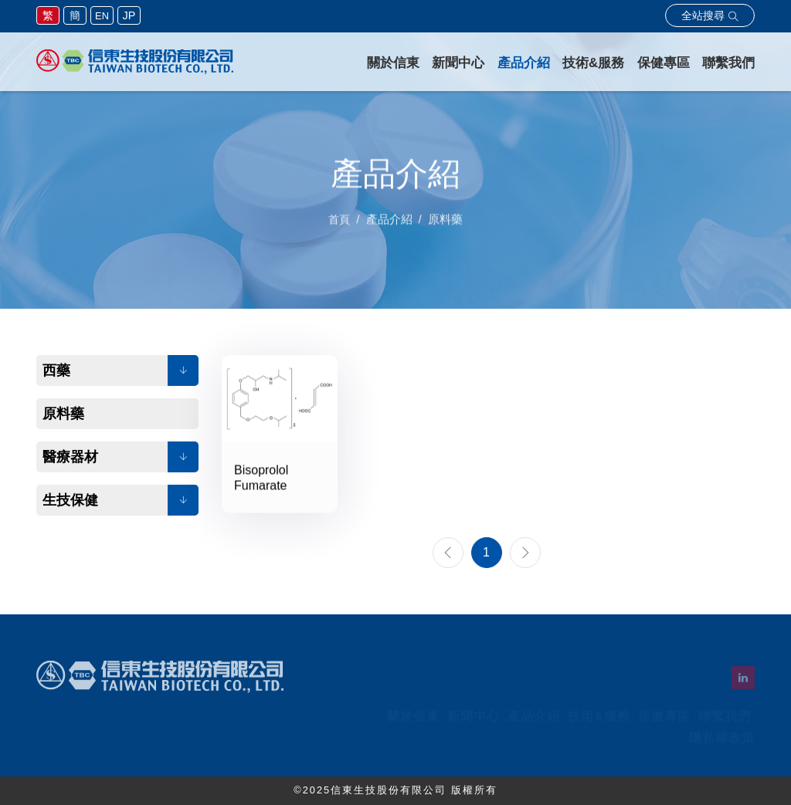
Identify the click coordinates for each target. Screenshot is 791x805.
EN (102, 16)
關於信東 (393, 63)
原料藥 (63, 413)
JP (129, 15)
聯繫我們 (728, 63)
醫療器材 (70, 457)
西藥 (56, 370)
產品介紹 (523, 63)
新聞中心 (458, 63)
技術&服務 (593, 63)
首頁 (339, 228)
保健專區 (663, 63)
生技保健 (70, 500)
